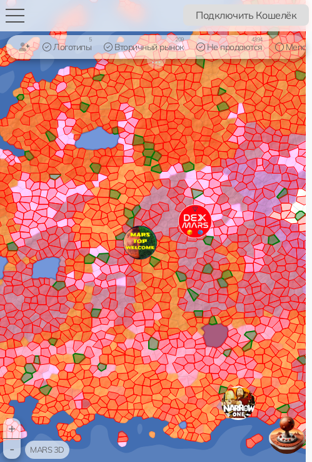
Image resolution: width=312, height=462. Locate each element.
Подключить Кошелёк (246, 15)
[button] (238, 403)
